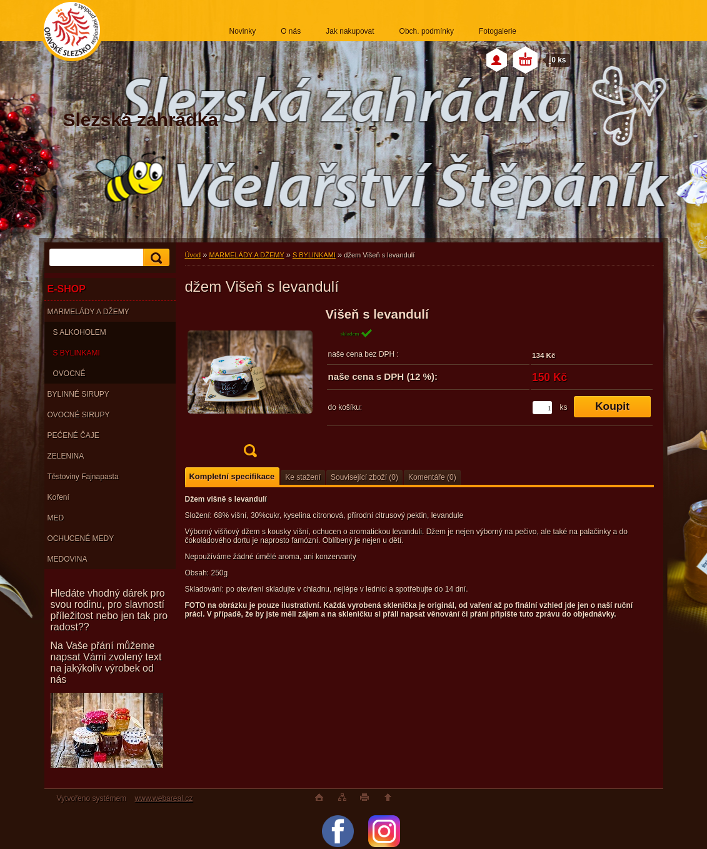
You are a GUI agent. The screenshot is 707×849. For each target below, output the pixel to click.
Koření (58, 497)
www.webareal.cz (163, 798)
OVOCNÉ (69, 373)
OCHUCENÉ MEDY (81, 538)
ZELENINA (66, 456)
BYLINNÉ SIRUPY (78, 394)
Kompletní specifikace (232, 476)
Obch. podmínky (426, 31)
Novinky (242, 31)
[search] (154, 258)
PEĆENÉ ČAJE (73, 435)
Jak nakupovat (350, 31)
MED (56, 518)
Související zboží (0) (364, 477)
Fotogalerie (497, 31)
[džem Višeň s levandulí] (250, 386)
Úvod (193, 255)
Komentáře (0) (432, 477)
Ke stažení (303, 477)
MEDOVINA (68, 559)
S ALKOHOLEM (79, 332)
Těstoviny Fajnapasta (83, 476)
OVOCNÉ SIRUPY (79, 414)
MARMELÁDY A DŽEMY (88, 311)
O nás (291, 31)
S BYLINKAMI (76, 353)
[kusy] (542, 407)
